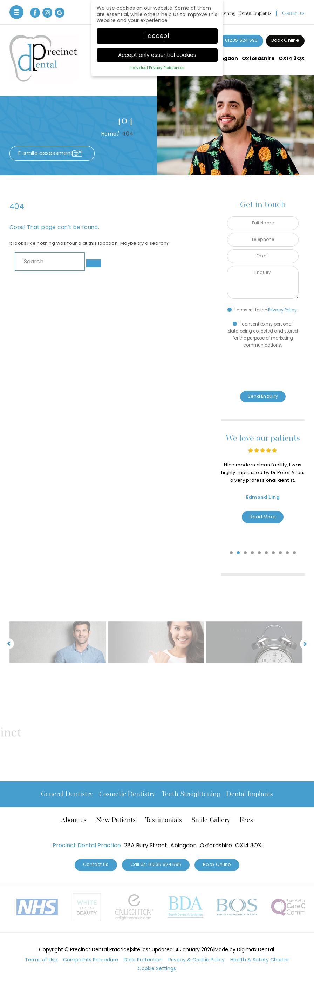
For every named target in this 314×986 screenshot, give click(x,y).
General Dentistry (67, 794)
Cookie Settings (157, 968)
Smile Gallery (210, 820)
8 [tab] (280, 553)
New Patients (116, 820)
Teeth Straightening (191, 794)
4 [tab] (252, 553)
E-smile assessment (45, 153)
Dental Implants (255, 13)
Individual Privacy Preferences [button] (157, 68)
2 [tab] (238, 553)
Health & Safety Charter (259, 959)
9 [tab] (287, 553)
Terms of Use (41, 959)
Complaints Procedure (90, 959)
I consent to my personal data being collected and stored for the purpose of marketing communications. (263, 334)
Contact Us (96, 864)
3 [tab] (245, 553)
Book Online (285, 40)
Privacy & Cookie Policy (196, 959)
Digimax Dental (255, 949)
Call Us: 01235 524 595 (156, 864)
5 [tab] (259, 553)
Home (109, 133)
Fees (246, 820)
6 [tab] (266, 553)
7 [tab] (273, 553)
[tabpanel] (263, 478)
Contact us (293, 13)
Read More (263, 517)
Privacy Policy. (283, 310)
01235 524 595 (241, 40)
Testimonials (163, 820)
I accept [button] (157, 36)
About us (74, 820)
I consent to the (262, 310)
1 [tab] (231, 553)
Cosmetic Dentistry (127, 794)
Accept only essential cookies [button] (157, 55)
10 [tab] (294, 553)
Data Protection (143, 959)
